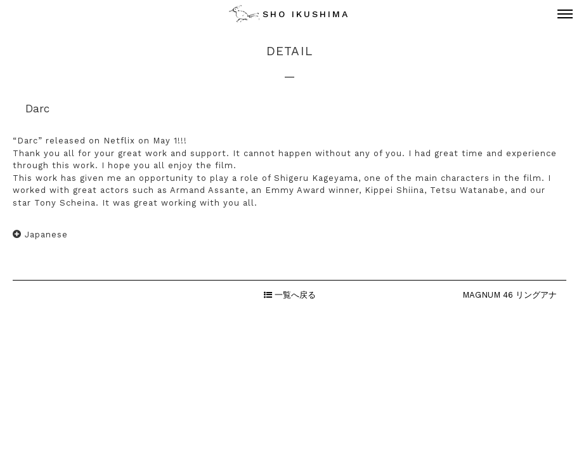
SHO (306, 14)
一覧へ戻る (290, 295)
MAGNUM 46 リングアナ (509, 295)
